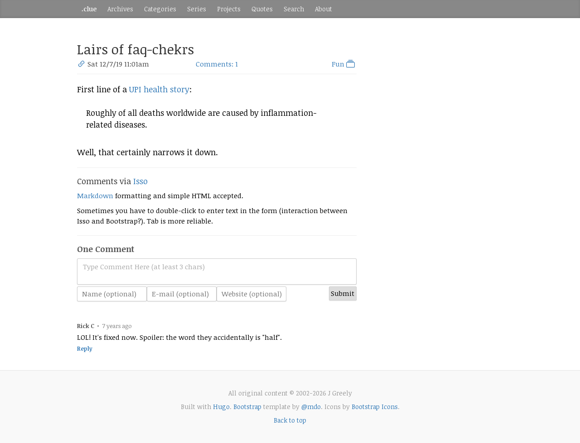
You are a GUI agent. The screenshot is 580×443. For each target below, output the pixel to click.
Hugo (221, 406)
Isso (140, 181)
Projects (229, 9)
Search (294, 9)
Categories (160, 9)
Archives (120, 9)
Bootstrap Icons (375, 406)
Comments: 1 (217, 63)
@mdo (311, 406)
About (323, 9)
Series (196, 9)
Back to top (290, 420)
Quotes (262, 9)
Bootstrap (247, 406)
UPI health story (159, 89)
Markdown (95, 195)
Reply (84, 348)
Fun (344, 63)
